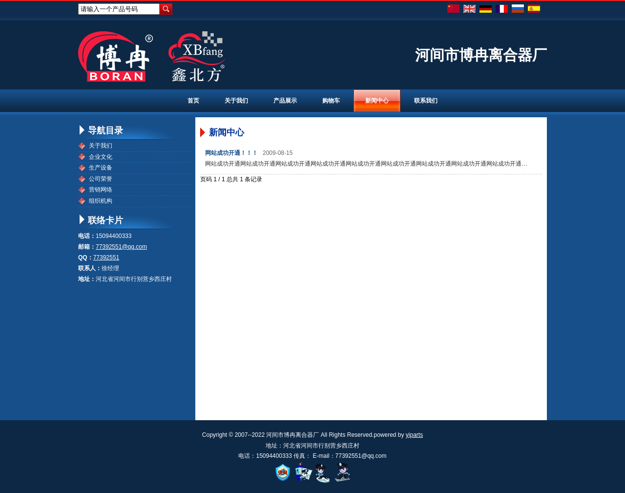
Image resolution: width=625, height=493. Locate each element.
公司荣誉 (100, 178)
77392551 (106, 257)
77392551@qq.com (121, 246)
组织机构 (100, 200)
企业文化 (100, 156)
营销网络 (100, 189)
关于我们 (100, 145)
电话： (87, 236)
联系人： (90, 268)
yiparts (414, 434)
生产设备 (100, 167)
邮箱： (87, 246)
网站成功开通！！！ (231, 153)
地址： (87, 279)
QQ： (85, 257)
